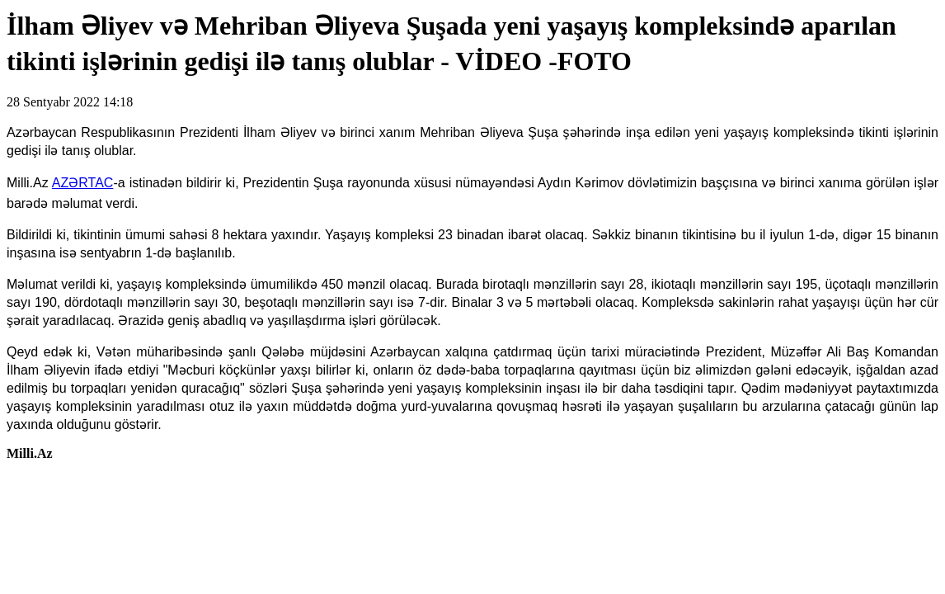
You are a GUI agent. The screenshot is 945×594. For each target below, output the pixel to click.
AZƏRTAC (83, 183)
